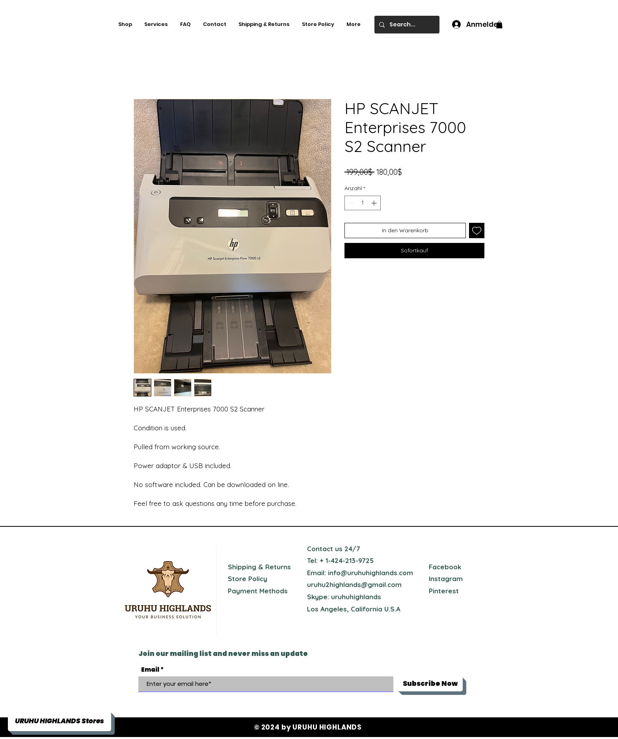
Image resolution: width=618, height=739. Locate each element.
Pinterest (444, 591)
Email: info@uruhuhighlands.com (360, 573)
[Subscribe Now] (430, 683)
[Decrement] (351, 203)
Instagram (446, 578)
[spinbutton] (363, 203)
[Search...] (406, 24)
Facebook (445, 567)
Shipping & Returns (259, 567)
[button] (499, 24)
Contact (320, 549)
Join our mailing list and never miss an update (223, 653)
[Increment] (375, 203)
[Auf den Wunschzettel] (476, 230)
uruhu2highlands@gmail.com (354, 584)
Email (150, 669)
